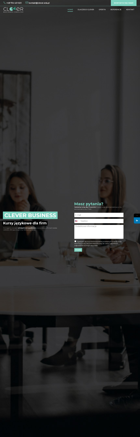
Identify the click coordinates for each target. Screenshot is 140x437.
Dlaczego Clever (86, 10)
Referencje (115, 10)
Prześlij (78, 250)
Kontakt (130, 10)
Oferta (102, 10)
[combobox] (76, 221)
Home (70, 10)
